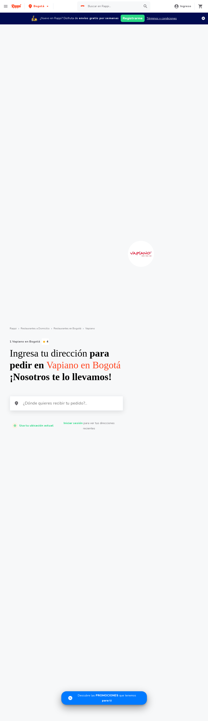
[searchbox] (113, 6)
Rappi (13, 328)
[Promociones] (104, 698)
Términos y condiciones (162, 18)
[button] (39, 6)
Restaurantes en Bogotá (67, 328)
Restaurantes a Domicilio (35, 328)
